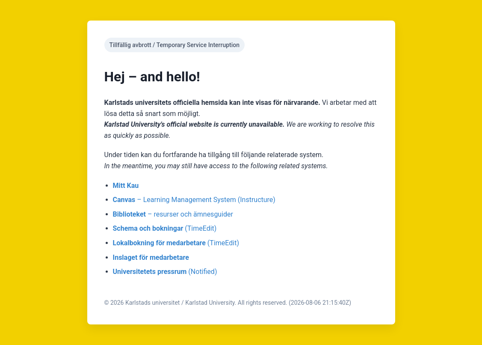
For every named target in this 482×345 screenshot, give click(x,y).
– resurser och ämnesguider (173, 214)
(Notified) (165, 272)
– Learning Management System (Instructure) (194, 200)
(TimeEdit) (165, 228)
